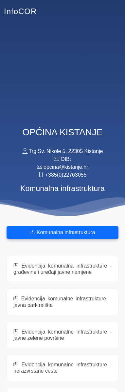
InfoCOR (20, 11)
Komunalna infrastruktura (62, 232)
